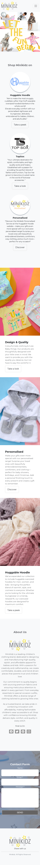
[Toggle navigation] (36, 6)
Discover (20, 247)
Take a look (20, 186)
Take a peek (20, 124)
